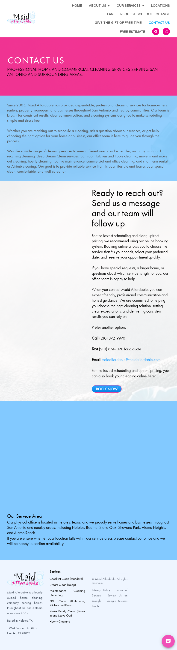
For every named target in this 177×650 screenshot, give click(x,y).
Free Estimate (132, 31)
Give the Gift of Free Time (118, 22)
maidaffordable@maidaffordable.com (130, 359)
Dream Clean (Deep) (63, 585)
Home (77, 5)
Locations (160, 5)
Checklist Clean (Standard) (66, 579)
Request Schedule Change (145, 14)
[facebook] (155, 31)
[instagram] (166, 31)
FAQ (110, 14)
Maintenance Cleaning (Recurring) (67, 593)
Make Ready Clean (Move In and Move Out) (67, 613)
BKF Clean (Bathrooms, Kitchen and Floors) (67, 603)
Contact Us (159, 22)
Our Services (130, 5)
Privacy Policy (101, 590)
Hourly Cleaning (60, 621)
